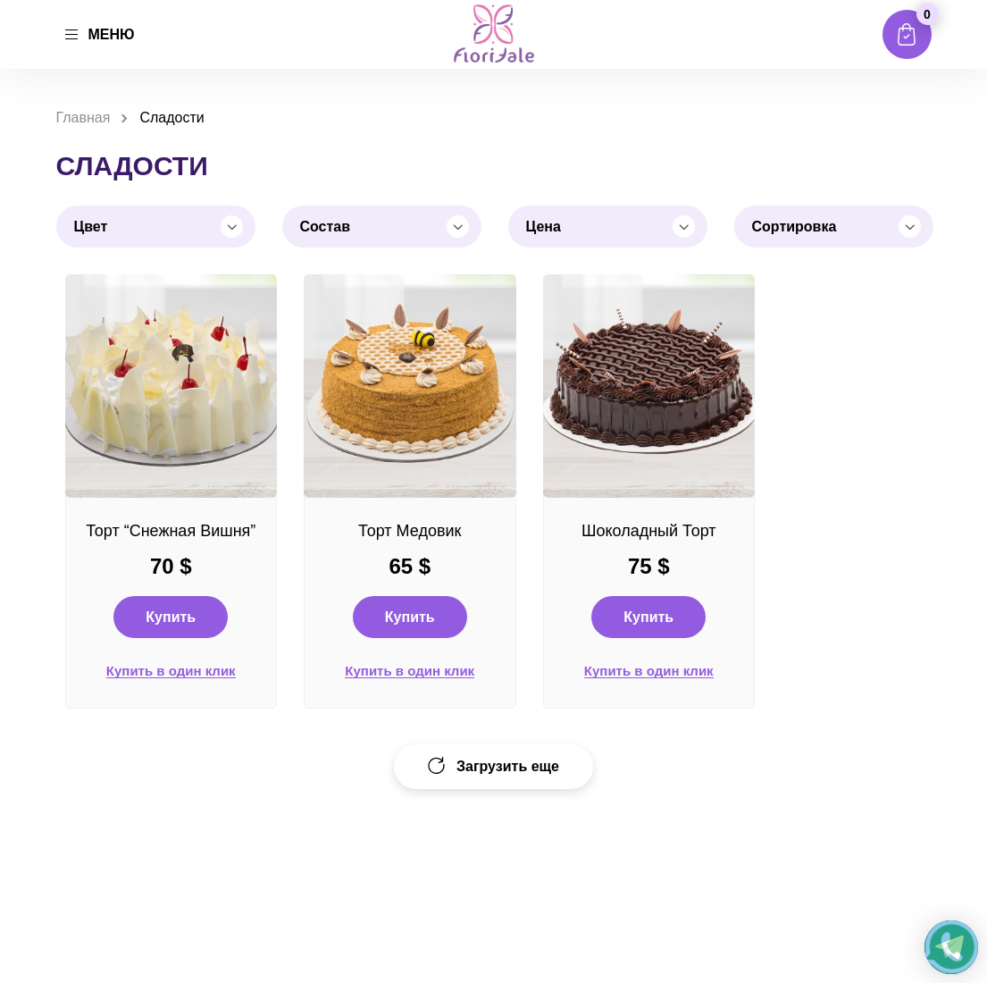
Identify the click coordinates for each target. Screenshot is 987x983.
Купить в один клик (171, 671)
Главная (83, 117)
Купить (171, 617)
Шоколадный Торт (648, 531)
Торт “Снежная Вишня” (170, 531)
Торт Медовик (409, 531)
